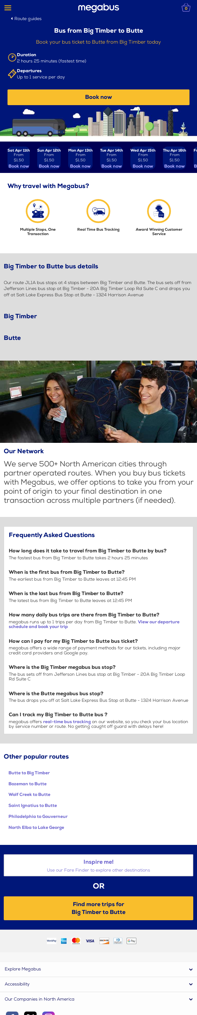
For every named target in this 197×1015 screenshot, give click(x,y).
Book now (98, 97)
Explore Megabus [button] (23, 969)
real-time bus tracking (67, 721)
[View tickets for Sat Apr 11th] (19, 158)
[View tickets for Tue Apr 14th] (111, 158)
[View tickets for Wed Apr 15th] (142, 158)
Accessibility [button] (17, 984)
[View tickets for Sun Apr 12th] (49, 158)
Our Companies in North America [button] (39, 999)
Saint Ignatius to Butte (32, 805)
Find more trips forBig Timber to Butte (98, 908)
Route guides (28, 18)
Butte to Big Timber (29, 773)
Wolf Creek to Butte (29, 794)
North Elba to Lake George (36, 827)
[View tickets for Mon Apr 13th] (80, 158)
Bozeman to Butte (27, 784)
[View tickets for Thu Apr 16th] (174, 158)
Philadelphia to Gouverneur (38, 816)
